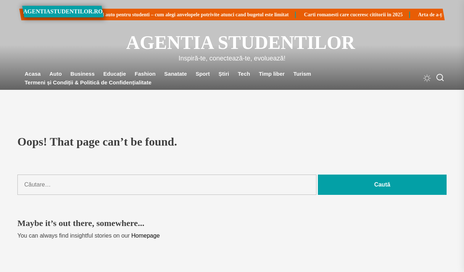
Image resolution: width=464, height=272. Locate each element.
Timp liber (272, 74)
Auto (55, 74)
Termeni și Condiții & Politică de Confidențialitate (88, 82)
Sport (203, 74)
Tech (244, 74)
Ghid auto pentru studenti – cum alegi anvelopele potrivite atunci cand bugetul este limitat (171, 14)
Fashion (145, 74)
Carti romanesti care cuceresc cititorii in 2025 (334, 14)
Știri (224, 74)
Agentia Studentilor (232, 42)
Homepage (145, 236)
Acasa (33, 74)
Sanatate (175, 74)
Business (82, 74)
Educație (114, 74)
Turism (302, 74)
